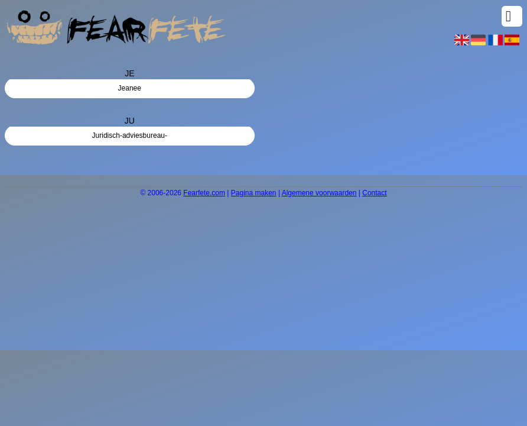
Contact (374, 193)
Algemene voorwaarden (319, 193)
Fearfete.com (204, 193)
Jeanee (129, 88)
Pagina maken (253, 193)
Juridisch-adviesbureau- (129, 135)
